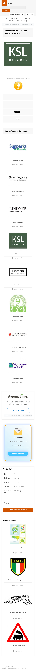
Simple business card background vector (18, 547)
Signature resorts (18, 378)
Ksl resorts (18, 253)
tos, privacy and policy (21, 668)
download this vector (18, 510)
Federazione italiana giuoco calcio (18, 580)
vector (12, 3)
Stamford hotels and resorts (18, 347)
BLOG (30, 14)
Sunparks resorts (18, 160)
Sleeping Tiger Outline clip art (18, 612)
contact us (11, 668)
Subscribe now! (18, 454)
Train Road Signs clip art (18, 645)
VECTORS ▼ (16, 14)
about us (4, 668)
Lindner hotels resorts (18, 222)
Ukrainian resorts (18, 316)
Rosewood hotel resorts (18, 191)
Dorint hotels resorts (18, 285)
